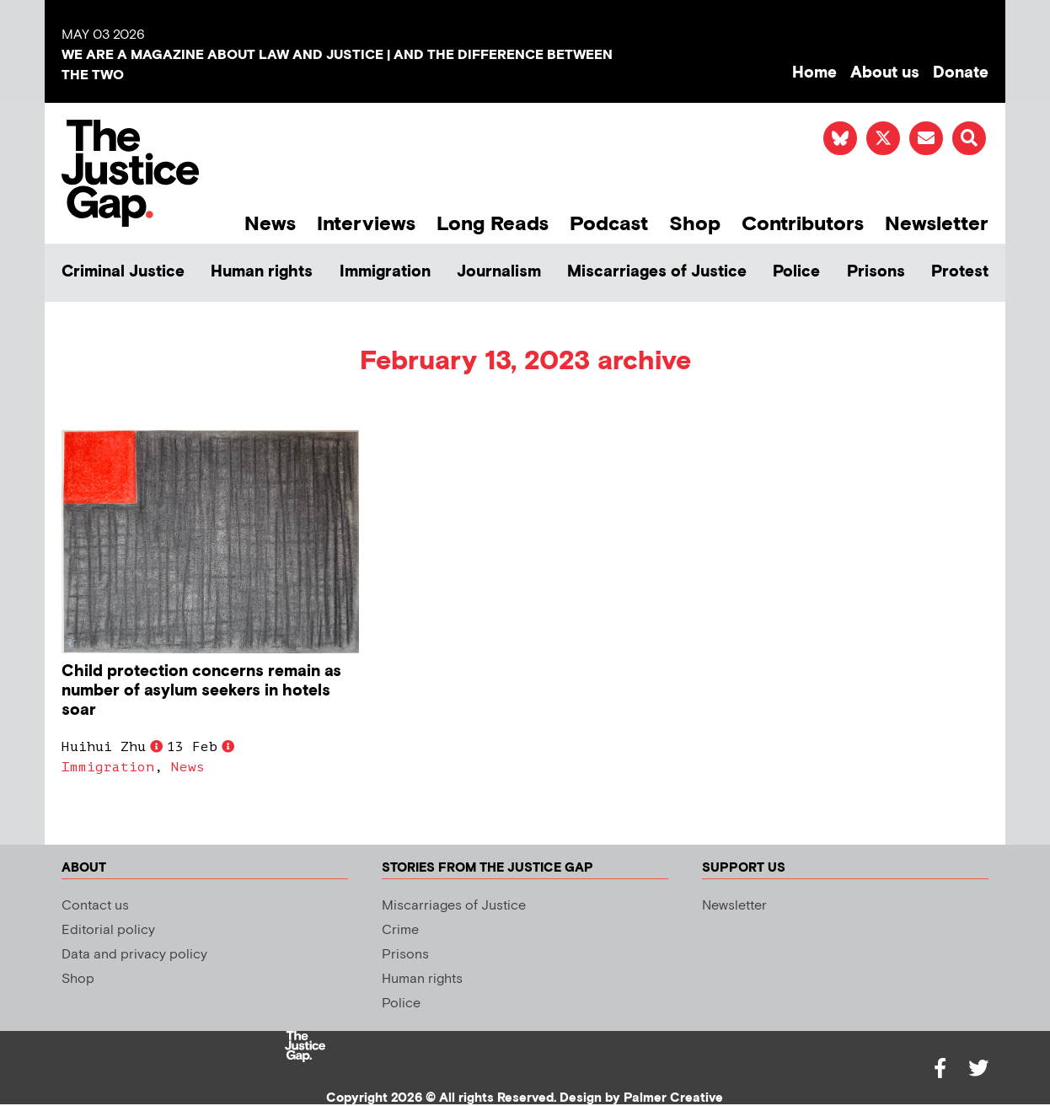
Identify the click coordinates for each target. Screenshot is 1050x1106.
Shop (695, 224)
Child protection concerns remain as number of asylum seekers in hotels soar (201, 691)
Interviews (366, 224)
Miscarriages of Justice (657, 271)
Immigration (385, 271)
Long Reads (493, 224)
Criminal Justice (123, 271)
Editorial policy (108, 930)
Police (796, 271)
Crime (400, 930)
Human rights (262, 271)
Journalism (499, 271)
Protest (959, 271)
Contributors (803, 224)
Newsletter (936, 224)
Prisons (876, 271)
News (270, 224)
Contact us (95, 906)
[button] (969, 138)
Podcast (609, 224)
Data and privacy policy (134, 955)
